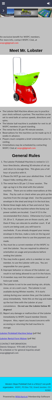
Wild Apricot (21, 396)
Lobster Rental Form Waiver (13, 338)
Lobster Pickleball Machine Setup (16, 333)
